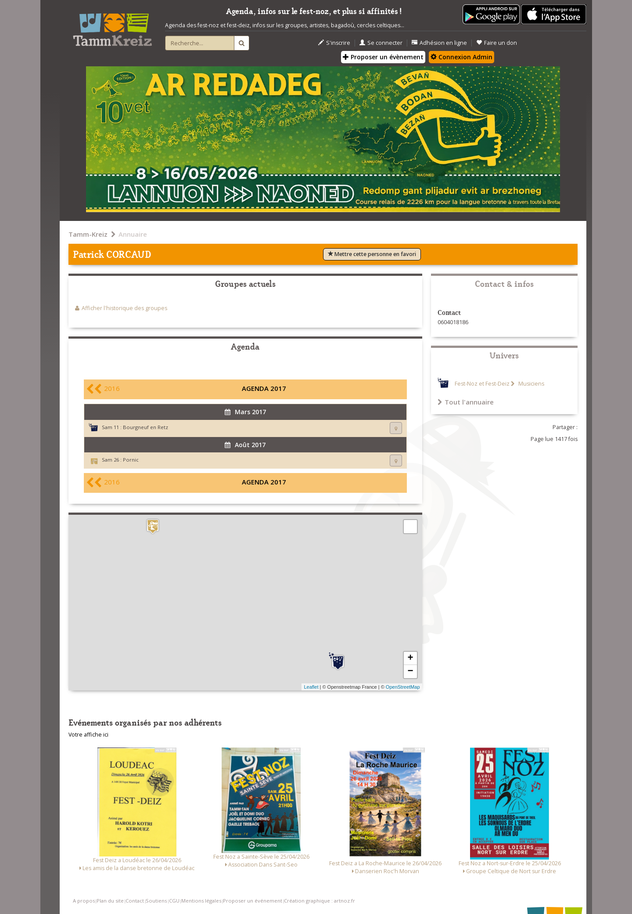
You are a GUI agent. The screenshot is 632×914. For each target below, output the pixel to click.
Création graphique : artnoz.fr (319, 900)
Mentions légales (201, 900)
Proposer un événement (252, 900)
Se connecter (380, 43)
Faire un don (496, 43)
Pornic (131, 459)
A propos (84, 900)
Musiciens (530, 383)
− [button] (410, 671)
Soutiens (156, 900)
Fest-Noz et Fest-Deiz (482, 383)
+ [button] (410, 658)
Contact (135, 900)
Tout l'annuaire (466, 401)
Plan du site (110, 900)
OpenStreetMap (403, 687)
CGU (174, 900)
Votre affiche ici (88, 734)
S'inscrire (334, 43)
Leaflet (311, 687)
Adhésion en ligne (439, 43)
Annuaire (132, 234)
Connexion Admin (461, 57)
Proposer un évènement (383, 57)
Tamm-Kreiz (88, 234)
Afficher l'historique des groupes (124, 308)
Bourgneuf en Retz (145, 427)
